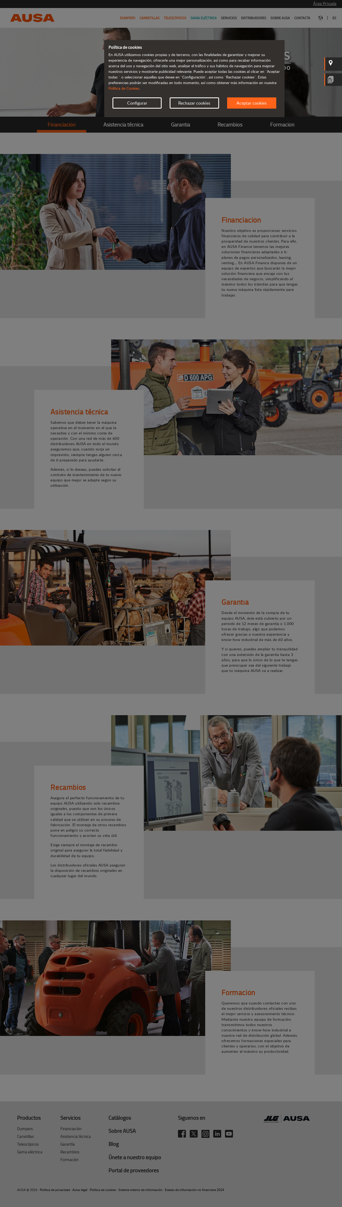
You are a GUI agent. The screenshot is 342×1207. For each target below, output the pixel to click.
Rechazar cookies (194, 103)
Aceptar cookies (251, 103)
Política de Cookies (123, 88)
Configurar (137, 103)
